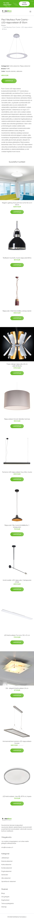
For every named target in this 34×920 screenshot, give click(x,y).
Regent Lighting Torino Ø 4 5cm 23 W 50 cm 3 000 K (17, 204)
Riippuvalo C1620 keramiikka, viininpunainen (17, 311)
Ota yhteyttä (5, 897)
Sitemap (4, 907)
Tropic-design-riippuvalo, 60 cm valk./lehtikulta (17, 365)
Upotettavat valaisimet (8, 881)
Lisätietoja (9, 81)
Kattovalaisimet (14, 66)
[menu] (30, 11)
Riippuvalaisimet (25, 66)
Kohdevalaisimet (6, 868)
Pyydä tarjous (24, 3)
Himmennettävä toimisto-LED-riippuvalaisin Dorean (17, 742)
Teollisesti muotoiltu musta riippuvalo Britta (17, 258)
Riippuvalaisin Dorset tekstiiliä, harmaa (17, 419)
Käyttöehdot (5, 900)
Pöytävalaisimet (6, 871)
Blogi (3, 893)
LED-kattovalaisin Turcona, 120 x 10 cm (17, 635)
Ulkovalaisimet (6, 878)
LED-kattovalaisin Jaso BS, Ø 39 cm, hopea (17, 796)
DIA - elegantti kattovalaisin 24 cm (17, 688)
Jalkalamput (5, 858)
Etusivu (3, 25)
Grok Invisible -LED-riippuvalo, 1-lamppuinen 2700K (17, 581)
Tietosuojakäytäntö (7, 903)
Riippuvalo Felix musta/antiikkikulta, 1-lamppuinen (17, 526)
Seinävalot (4, 875)
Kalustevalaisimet (6, 861)
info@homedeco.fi (7, 847)
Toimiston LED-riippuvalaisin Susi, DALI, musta (17, 472)
